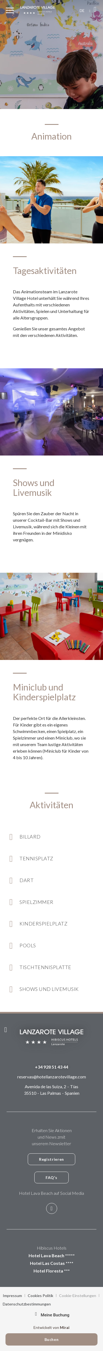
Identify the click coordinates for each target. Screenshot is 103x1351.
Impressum (12, 1295)
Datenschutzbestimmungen (27, 1304)
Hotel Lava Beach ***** (52, 1255)
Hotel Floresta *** (52, 1270)
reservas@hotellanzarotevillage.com (51, 1076)
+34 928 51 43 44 (51, 1066)
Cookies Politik (40, 1295)
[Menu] (9, 10)
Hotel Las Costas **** (51, 1263)
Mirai (64, 1327)
